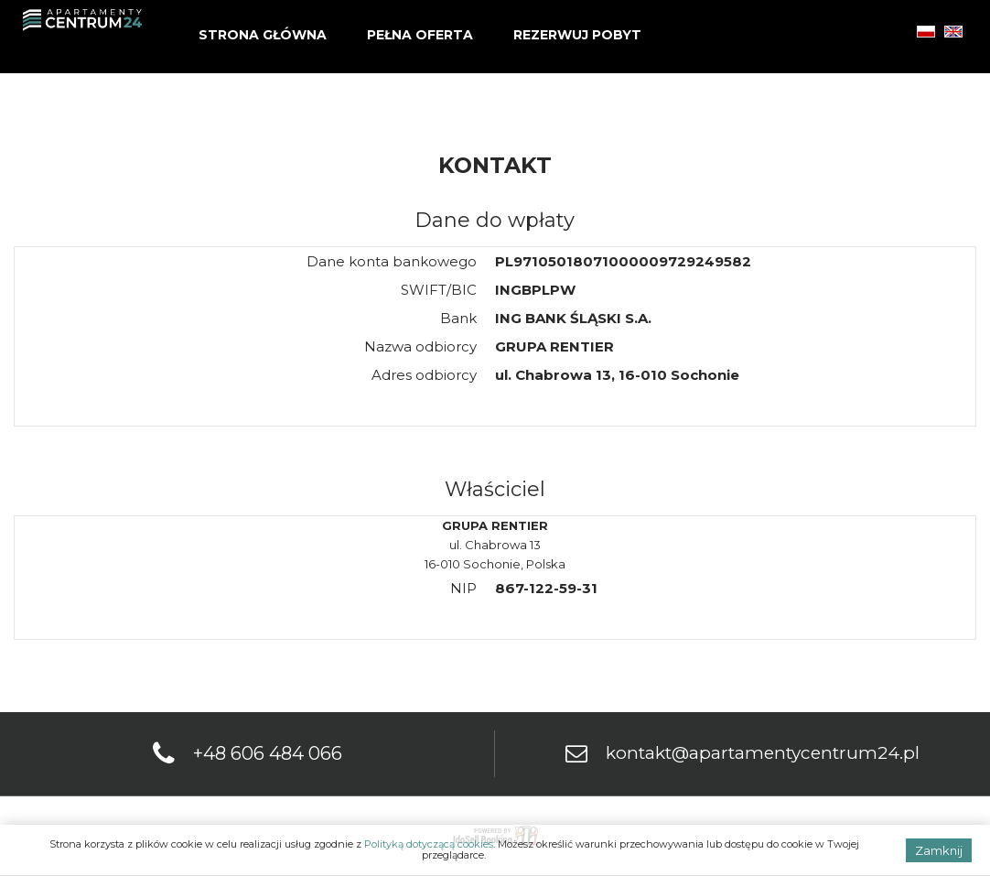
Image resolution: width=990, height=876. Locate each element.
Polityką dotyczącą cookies (428, 844)
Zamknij (939, 850)
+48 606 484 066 (267, 753)
